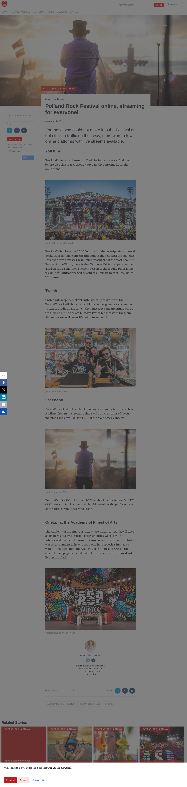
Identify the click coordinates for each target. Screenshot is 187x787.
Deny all (24, 780)
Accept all (10, 780)
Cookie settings (40, 780)
